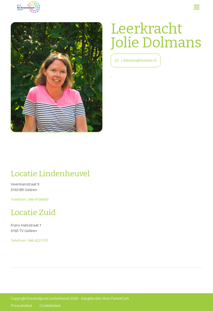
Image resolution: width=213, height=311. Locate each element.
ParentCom (120, 298)
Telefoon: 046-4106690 (29, 199)
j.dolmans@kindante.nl (135, 60)
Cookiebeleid (49, 305)
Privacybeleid (21, 305)
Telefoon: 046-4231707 (29, 240)
